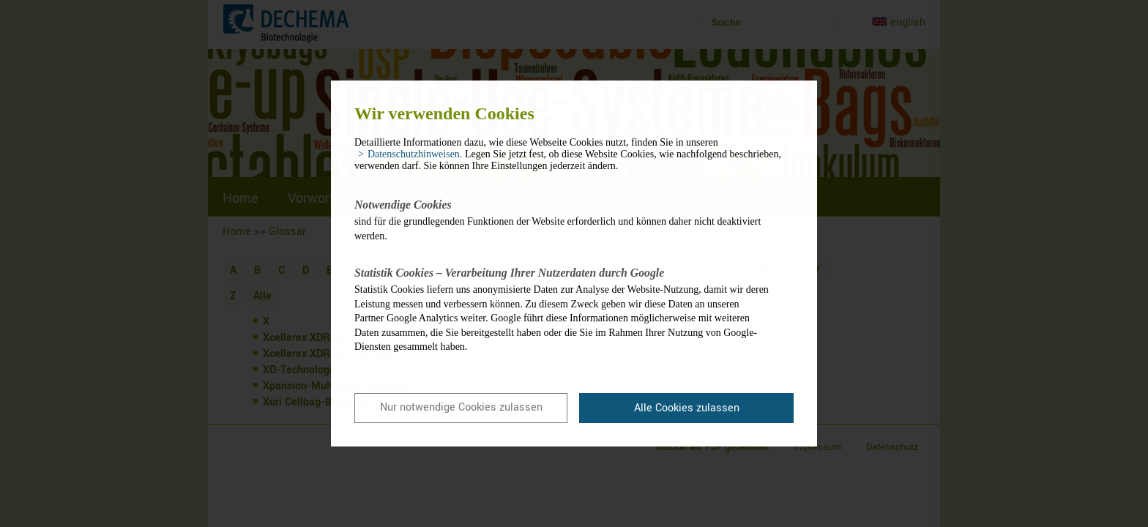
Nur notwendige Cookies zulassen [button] (461, 407)
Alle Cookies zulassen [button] (686, 408)
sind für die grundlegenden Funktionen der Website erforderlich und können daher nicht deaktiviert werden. (562, 219)
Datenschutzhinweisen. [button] (415, 154)
